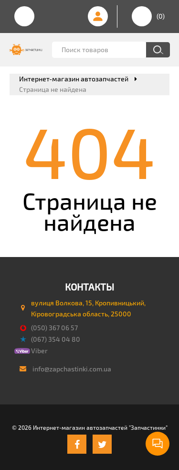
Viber (39, 351)
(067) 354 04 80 (55, 339)
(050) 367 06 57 (54, 328)
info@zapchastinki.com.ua (71, 369)
